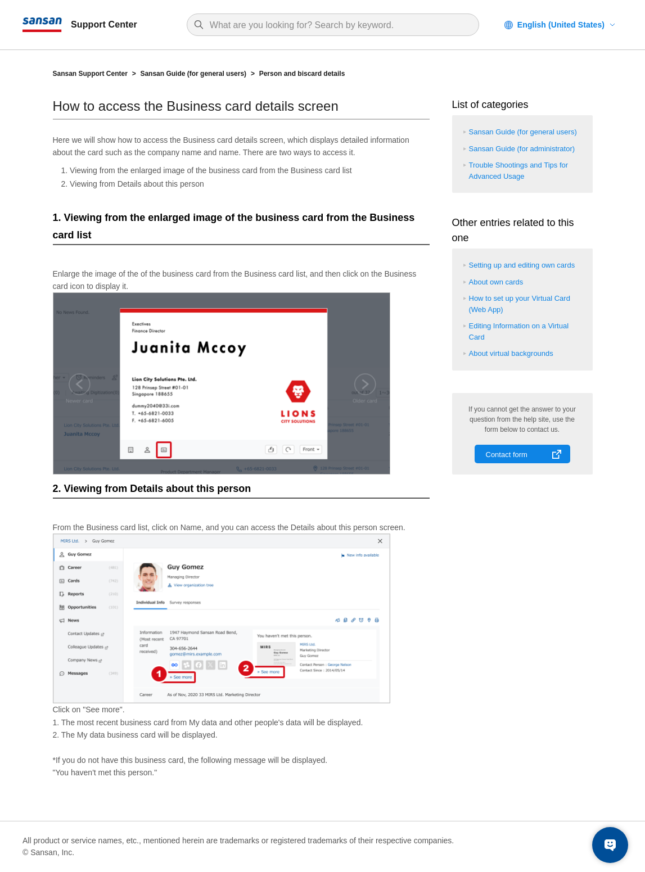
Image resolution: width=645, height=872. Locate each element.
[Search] (338, 25)
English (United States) (561, 24)
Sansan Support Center (90, 74)
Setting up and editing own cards (522, 265)
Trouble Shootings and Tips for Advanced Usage (519, 170)
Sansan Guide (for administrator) (522, 148)
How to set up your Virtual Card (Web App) (519, 304)
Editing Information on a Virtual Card (519, 331)
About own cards (496, 282)
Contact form (506, 454)
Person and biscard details (302, 74)
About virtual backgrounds (511, 353)
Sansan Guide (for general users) (193, 74)
